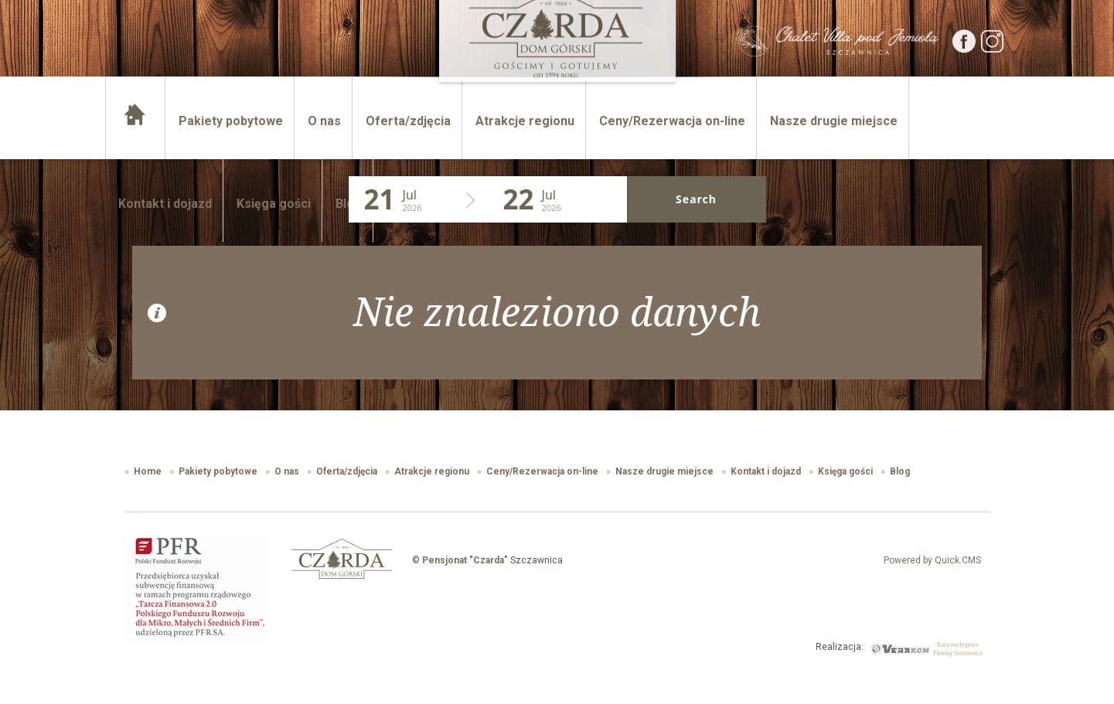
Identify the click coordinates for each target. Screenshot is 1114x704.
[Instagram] (992, 49)
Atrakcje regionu (524, 121)
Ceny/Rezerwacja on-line (672, 121)
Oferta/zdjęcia (408, 121)
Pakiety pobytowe (231, 121)
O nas (324, 121)
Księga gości (274, 203)
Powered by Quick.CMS (932, 560)
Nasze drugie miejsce (834, 121)
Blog (349, 203)
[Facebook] (964, 49)
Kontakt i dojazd (165, 203)
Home (136, 121)
